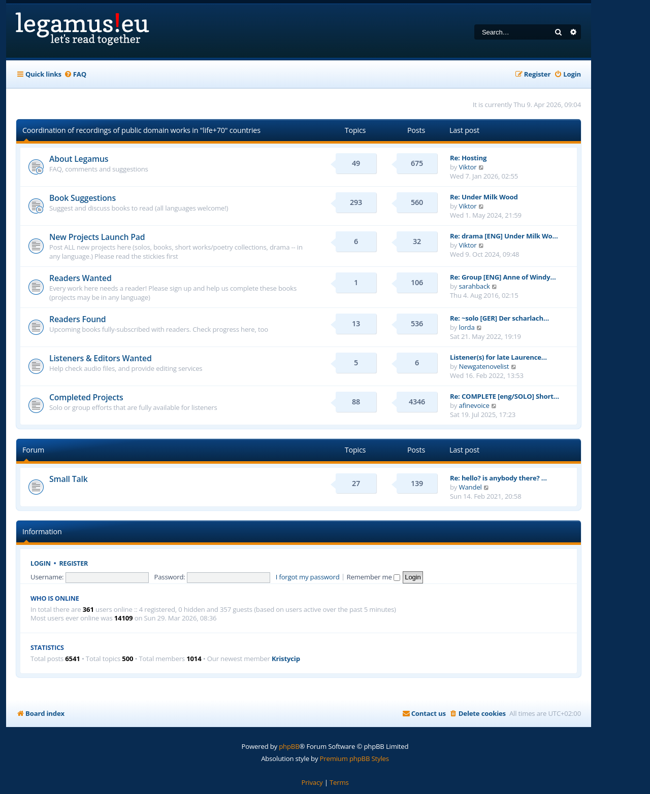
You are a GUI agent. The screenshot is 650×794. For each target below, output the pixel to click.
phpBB (289, 746)
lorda (467, 327)
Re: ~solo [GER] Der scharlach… (499, 318)
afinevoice (474, 405)
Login (40, 563)
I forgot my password (308, 576)
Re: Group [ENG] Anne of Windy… (503, 277)
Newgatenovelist (484, 366)
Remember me (373, 576)
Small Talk (68, 479)
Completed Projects (86, 397)
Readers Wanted (80, 278)
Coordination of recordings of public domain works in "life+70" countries (141, 130)
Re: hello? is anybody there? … (498, 477)
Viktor (468, 166)
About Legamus (78, 158)
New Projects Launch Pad (97, 237)
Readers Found (77, 319)
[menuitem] (75, 74)
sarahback (474, 286)
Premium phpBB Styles (354, 758)
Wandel (470, 487)
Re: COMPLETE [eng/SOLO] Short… (504, 396)
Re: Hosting (468, 157)
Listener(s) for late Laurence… (498, 357)
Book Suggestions (82, 197)
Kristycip (286, 658)
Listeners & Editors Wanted (100, 358)
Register (73, 563)
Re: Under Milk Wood (484, 196)
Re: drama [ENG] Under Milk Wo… (504, 235)
